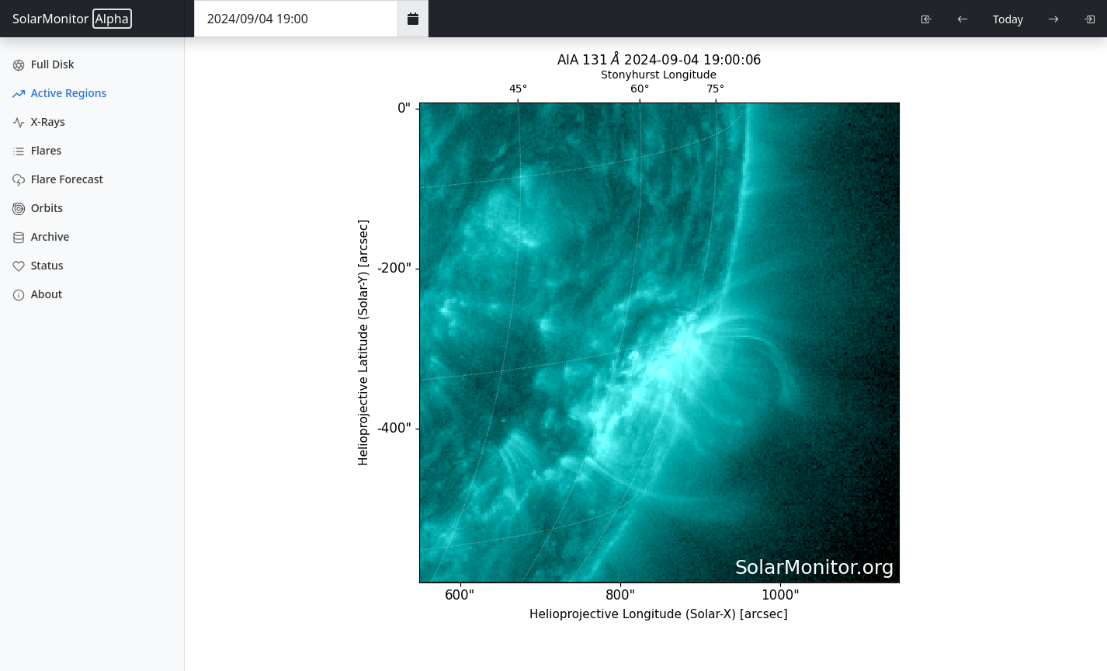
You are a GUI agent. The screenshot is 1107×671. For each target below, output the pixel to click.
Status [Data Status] (38, 265)
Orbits (37, 207)
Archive (40, 236)
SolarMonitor (72, 19)
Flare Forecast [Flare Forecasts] (57, 179)
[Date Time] (296, 18)
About (37, 294)
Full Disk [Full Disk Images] (43, 64)
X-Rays (38, 121)
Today (1008, 19)
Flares (36, 150)
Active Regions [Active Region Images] (59, 92)
